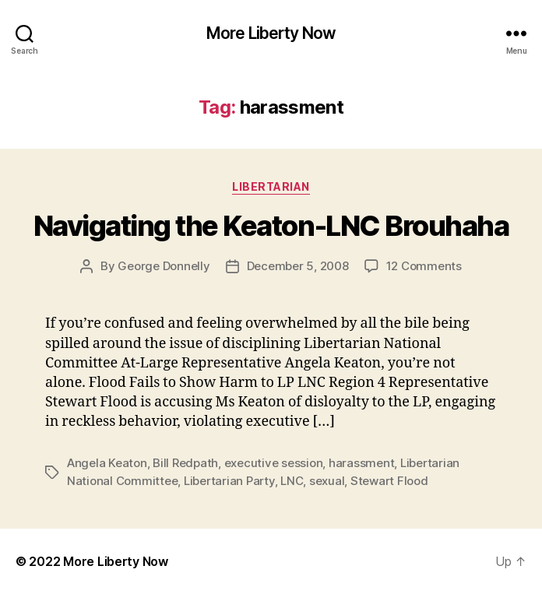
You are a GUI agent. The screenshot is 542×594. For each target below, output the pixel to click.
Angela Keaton (107, 462)
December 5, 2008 (298, 265)
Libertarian (271, 186)
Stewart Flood (389, 480)
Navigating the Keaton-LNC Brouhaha (271, 226)
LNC (291, 480)
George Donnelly (163, 265)
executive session (273, 462)
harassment (361, 462)
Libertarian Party (229, 480)
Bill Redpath (185, 462)
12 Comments (424, 265)
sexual (326, 480)
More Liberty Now (271, 33)
